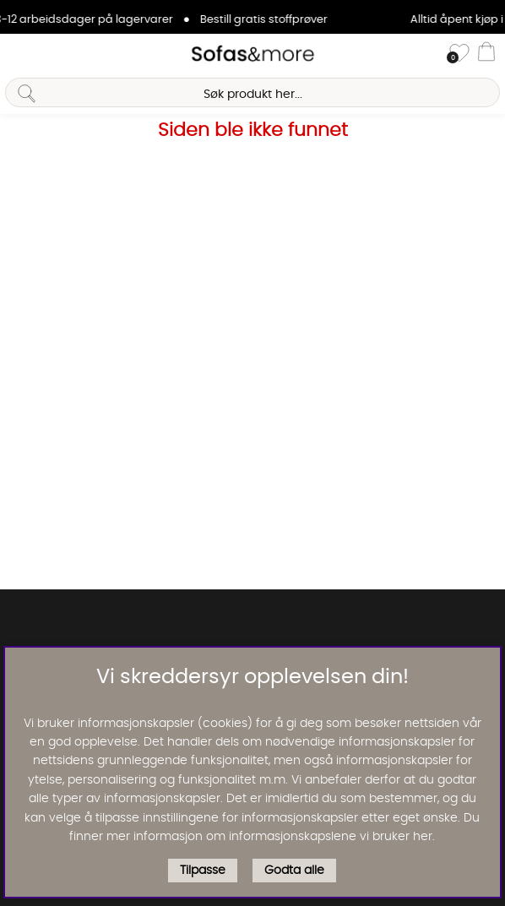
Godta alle (294, 870)
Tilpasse (202, 870)
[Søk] (252, 92)
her (422, 837)
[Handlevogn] (486, 54)
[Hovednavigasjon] (19, 54)
